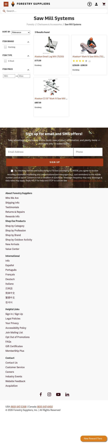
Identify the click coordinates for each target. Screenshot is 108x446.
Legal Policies (12, 318)
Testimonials (12, 207)
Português (11, 269)
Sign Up (55, 162)
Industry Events (13, 376)
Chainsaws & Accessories (49, 24)
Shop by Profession (15, 230)
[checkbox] (5, 46)
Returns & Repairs (15, 211)
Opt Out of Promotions (17, 337)
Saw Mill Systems (73, 24)
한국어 (9, 302)
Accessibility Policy (15, 328)
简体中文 (10, 293)
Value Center (12, 249)
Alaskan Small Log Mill (49, 56)
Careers (9, 371)
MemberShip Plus (14, 350)
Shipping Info (12, 202)
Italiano (9, 283)
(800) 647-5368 (18, 406)
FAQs (8, 341)
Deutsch (10, 279)
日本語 (9, 288)
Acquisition (11, 385)
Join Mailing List (14, 332)
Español (9, 265)
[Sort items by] (20, 32)
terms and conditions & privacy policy (84, 180)
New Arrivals (12, 244)
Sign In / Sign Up (14, 314)
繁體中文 (10, 297)
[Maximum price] (24, 76)
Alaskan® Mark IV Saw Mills (89, 56)
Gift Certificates (14, 346)
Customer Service (15, 367)
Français (10, 274)
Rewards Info (12, 216)
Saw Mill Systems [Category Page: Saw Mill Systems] (54, 18)
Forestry (30, 24)
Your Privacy (12, 323)
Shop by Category (14, 226)
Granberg (38, 65)
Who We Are (12, 198)
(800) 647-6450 (45, 406)
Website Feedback (15, 381)
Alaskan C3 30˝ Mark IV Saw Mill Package (58, 98)
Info (7, 260)
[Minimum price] (9, 76)
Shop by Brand (13, 235)
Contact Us (11, 362)
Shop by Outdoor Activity (18, 239)
